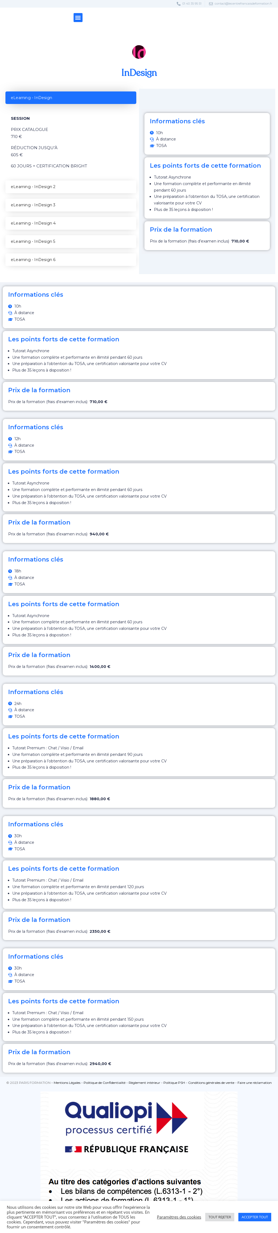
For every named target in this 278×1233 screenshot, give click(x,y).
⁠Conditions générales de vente (211, 1083)
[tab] (70, 97)
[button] (78, 17)
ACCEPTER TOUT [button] (255, 1216)
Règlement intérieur (144, 1083)
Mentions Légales (67, 1083)
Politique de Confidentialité (104, 1083)
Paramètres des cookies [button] (179, 1216)
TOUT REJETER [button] (219, 1216)
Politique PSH (174, 1083)
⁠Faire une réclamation (255, 1083)
